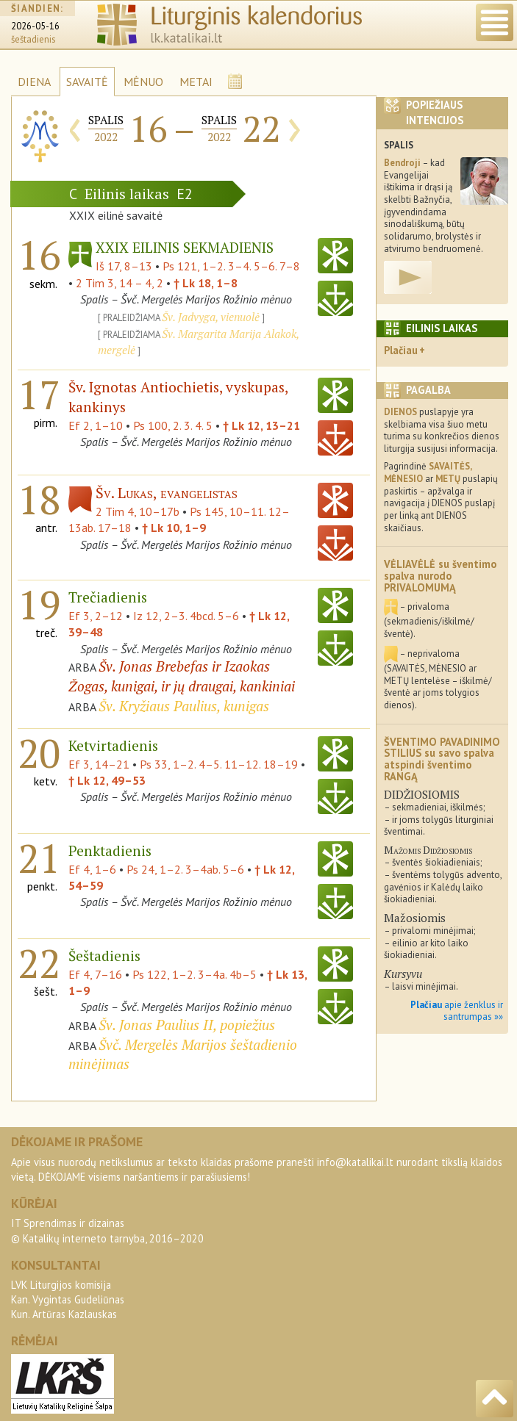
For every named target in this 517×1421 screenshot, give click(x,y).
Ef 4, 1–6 (92, 869)
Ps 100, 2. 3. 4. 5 (173, 425)
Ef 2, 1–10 (95, 425)
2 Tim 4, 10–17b (137, 511)
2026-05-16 (35, 26)
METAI (196, 81)
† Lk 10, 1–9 (174, 527)
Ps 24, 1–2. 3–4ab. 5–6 (185, 869)
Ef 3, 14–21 (98, 764)
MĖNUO (143, 81)
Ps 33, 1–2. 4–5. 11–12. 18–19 (219, 764)
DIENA (34, 81)
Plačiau (401, 350)
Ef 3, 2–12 (95, 615)
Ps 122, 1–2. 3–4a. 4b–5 (194, 974)
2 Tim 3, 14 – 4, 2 (119, 283)
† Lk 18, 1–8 (206, 283)
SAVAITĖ (87, 81)
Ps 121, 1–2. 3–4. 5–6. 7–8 (231, 266)
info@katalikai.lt (355, 1162)
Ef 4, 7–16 (95, 974)
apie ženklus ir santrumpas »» (456, 1011)
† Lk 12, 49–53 (107, 780)
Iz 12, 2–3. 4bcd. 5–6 (186, 615)
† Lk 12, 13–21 (261, 425)
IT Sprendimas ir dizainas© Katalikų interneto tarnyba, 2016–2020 (107, 1230)
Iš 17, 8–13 (124, 266)
